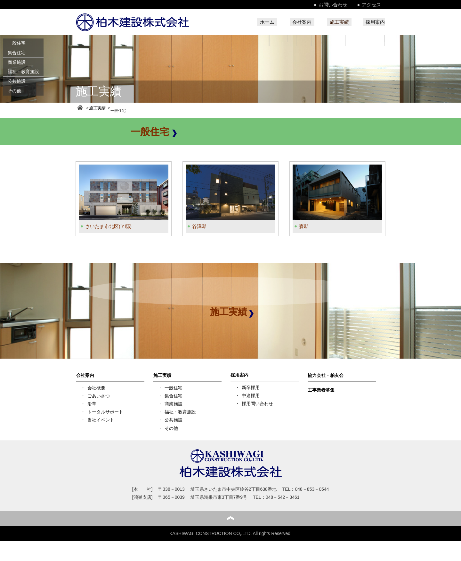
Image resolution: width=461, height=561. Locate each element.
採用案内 (374, 22)
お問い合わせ (343, 4)
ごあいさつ (98, 395)
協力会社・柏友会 (326, 374)
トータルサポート (105, 411)
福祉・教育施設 (23, 71)
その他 (14, 90)
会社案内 (289, 22)
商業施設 (17, 62)
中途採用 (251, 394)
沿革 (91, 403)
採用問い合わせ (257, 402)
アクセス (376, 4)
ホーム (247, 22)
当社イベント (100, 419)
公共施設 (17, 81)
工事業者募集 (321, 389)
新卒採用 (251, 386)
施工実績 (332, 22)
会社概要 (96, 386)
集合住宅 (17, 52)
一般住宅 (17, 43)
